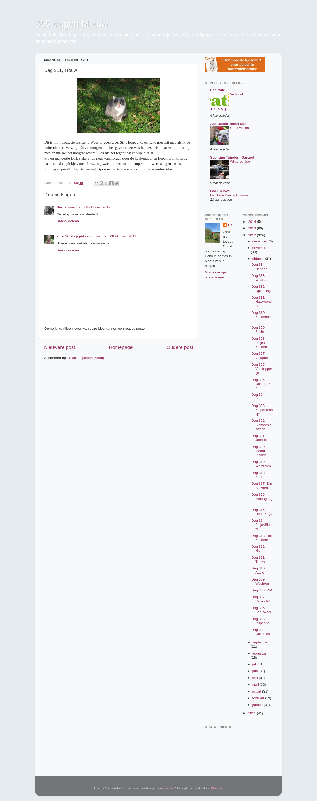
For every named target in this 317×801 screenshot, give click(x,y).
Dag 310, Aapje (258, 570)
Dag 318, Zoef (258, 475)
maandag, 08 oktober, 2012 (89, 207)
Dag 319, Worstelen (261, 464)
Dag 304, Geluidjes (260, 632)
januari (258, 705)
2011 (252, 713)
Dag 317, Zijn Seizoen (261, 486)
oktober (258, 259)
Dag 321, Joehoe (259, 438)
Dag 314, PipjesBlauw (261, 525)
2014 (252, 222)
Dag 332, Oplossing (261, 288)
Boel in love (220, 191)
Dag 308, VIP (261, 590)
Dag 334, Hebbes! (259, 267)
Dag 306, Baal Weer (261, 610)
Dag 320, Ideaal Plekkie (259, 451)
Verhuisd (236, 94)
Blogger (217, 788)
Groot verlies (239, 128)
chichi (168, 788)
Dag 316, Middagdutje (261, 499)
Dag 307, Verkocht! (260, 599)
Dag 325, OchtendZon (261, 384)
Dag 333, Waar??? (260, 278)
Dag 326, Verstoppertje (261, 369)
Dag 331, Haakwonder (261, 302)
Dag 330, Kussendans (262, 317)
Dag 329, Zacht (258, 330)
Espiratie (217, 90)
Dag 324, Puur (258, 397)
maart (257, 691)
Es (230, 225)
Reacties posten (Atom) (86, 358)
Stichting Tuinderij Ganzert (232, 157)
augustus (259, 653)
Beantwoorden (68, 221)
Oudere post (179, 347)
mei (255, 678)
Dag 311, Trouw (258, 560)
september (260, 642)
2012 (252, 235)
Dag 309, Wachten (260, 581)
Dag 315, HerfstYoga (261, 512)
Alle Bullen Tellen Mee (228, 124)
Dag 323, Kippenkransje (262, 410)
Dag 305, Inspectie (260, 621)
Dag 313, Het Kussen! (261, 538)
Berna (61, 207)
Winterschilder (240, 161)
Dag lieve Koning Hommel (229, 195)
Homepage (121, 347)
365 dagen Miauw (71, 24)
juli (255, 664)
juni (255, 671)
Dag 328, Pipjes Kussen (259, 343)
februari (258, 698)
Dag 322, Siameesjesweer (261, 425)
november (260, 248)
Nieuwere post (59, 347)
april (256, 684)
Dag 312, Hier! (258, 549)
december (260, 241)
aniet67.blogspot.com (74, 236)
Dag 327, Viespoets (260, 356)
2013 (252, 228)
